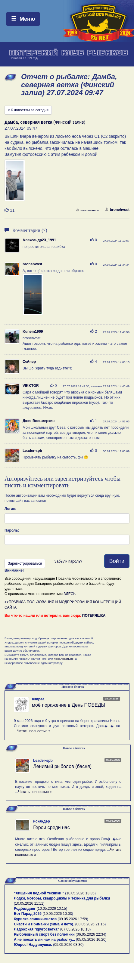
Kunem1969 (33, 331)
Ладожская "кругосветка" (37, 929)
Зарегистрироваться (25, 563)
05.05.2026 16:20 (91, 939)
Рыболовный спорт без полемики (44, 934)
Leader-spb (32, 451)
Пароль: (12, 530)
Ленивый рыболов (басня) (62, 766)
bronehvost (117, 210)
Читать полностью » (34, 731)
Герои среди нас (51, 827)
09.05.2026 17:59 (73, 919)
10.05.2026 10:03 (58, 914)
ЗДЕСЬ (70, 594)
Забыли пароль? (68, 561)
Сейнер (29, 362)
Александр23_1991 (39, 240)
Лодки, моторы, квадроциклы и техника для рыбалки (62, 898)
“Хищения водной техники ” (39, 893)
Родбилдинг (25, 908)
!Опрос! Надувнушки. (33, 945)
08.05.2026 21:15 (90, 924)
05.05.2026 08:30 (68, 945)
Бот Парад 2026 (28, 914)
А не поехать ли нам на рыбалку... (44, 939)
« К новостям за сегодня (28, 110)
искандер (41, 821)
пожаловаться (87, 210)
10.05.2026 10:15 (52, 908)
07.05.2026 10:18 (75, 929)
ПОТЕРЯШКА (94, 615)
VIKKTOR (31, 386)
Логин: (10, 509)
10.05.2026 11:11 (29, 903)
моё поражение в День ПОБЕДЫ (68, 705)
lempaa (38, 699)
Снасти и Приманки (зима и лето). (44, 924)
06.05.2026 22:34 (91, 934)
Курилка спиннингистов (35, 919)
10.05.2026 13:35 (80, 893)
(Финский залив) (45, 122)
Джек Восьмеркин (39, 421)
